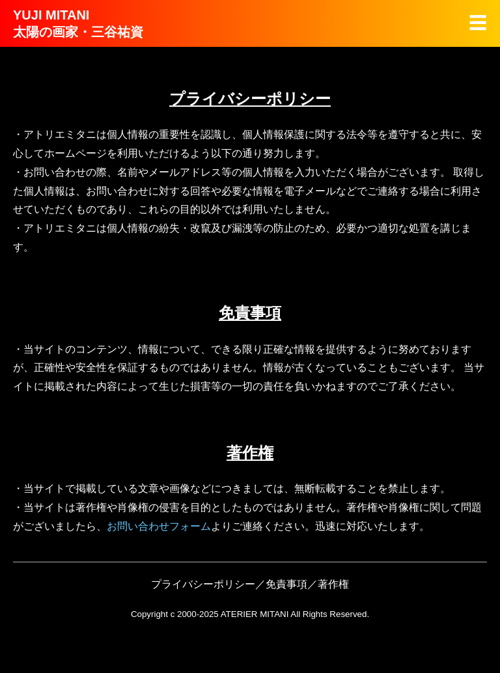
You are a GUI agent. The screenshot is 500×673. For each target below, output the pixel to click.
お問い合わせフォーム (159, 526)
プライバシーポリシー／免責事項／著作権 (250, 584)
